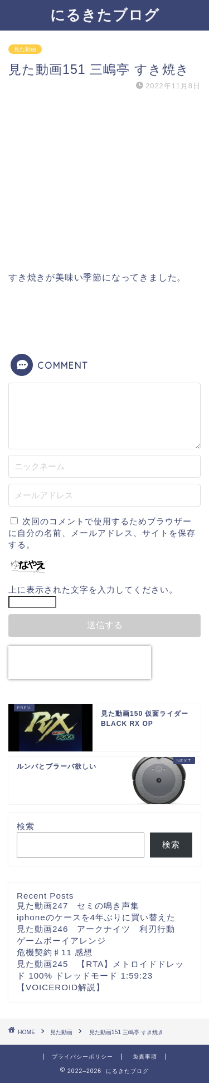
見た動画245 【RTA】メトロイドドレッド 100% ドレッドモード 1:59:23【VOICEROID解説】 (100, 975)
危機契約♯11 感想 (55, 952)
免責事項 (145, 1057)
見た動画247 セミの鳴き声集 (78, 905)
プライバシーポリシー (82, 1057)
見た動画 (25, 49)
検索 (26, 826)
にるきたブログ (104, 14)
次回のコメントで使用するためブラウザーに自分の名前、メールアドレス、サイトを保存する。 (102, 533)
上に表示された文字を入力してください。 (93, 589)
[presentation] (79, 662)
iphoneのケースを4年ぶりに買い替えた (96, 917)
